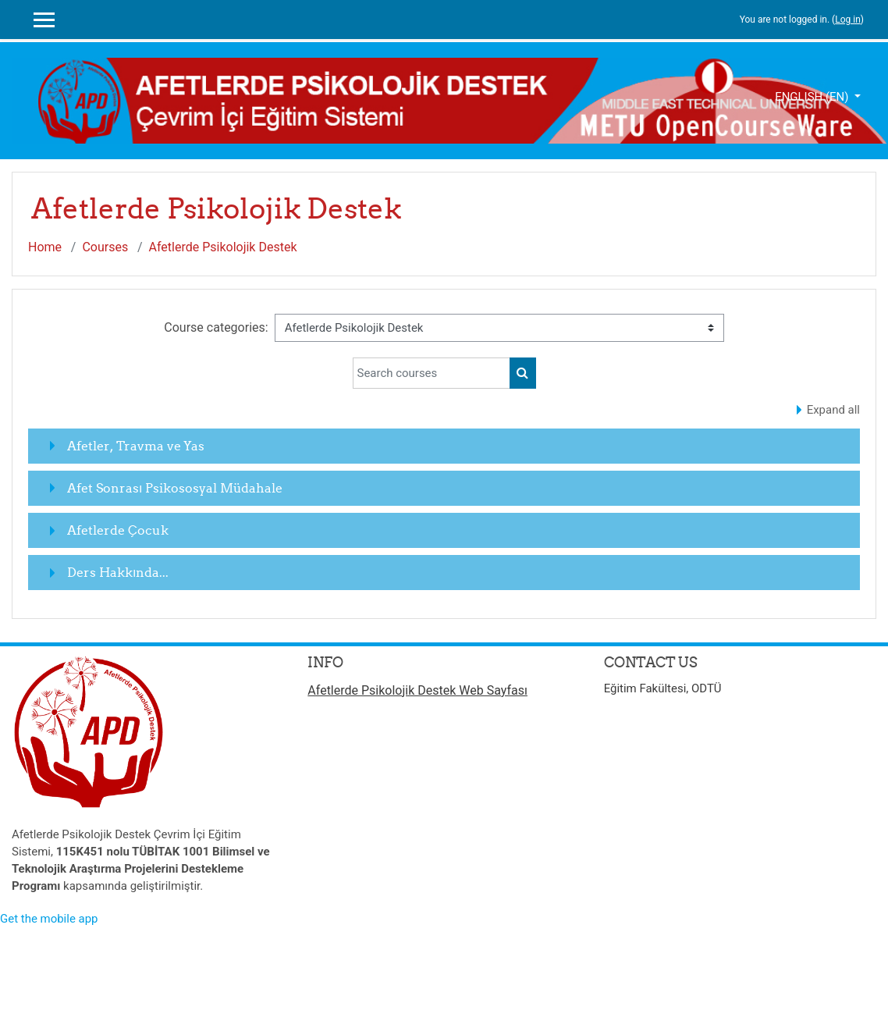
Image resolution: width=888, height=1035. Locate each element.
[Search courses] (431, 373)
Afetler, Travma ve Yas (135, 445)
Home (45, 247)
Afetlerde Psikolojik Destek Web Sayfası (417, 690)
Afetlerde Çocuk (118, 530)
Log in (848, 19)
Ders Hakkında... (118, 572)
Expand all (833, 410)
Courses (105, 247)
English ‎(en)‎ (813, 97)
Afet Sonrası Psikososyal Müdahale (174, 488)
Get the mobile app (49, 919)
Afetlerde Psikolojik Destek (223, 247)
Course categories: (216, 327)
